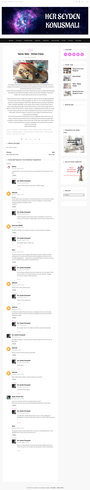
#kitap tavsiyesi (37, 129)
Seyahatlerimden (28, 40)
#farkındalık (14, 129)
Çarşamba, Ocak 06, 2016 (23, 362)
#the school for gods (18, 134)
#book (8, 129)
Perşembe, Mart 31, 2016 (18, 428)
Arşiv (16, 1)
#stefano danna (39, 131)
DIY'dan (64, 40)
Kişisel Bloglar (77, 76)
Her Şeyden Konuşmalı (23, 181)
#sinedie (9, 131)
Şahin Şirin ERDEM (17, 225)
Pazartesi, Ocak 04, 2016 (18, 168)
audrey (14, 166)
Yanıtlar (15, 178)
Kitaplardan (46, 40)
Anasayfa (4, 1)
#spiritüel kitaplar (29, 131)
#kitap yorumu (47, 129)
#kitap (30, 129)
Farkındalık (19, 40)
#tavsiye (9, 134)
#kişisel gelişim (23, 129)
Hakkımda (10, 1)
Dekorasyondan (55, 40)
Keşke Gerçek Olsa (17, 396)
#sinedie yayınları (17, 131)
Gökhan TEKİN (60, 487)
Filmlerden (37, 40)
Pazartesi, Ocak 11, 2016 (18, 398)
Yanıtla (14, 175)
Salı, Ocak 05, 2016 (21, 297)
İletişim (21, 1)
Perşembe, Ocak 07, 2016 (18, 374)
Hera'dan (70, 40)
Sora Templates (35, 487)
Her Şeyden (78, 40)
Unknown (14, 192)
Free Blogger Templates (44, 487)
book (30, 50)
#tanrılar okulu (49, 131)
